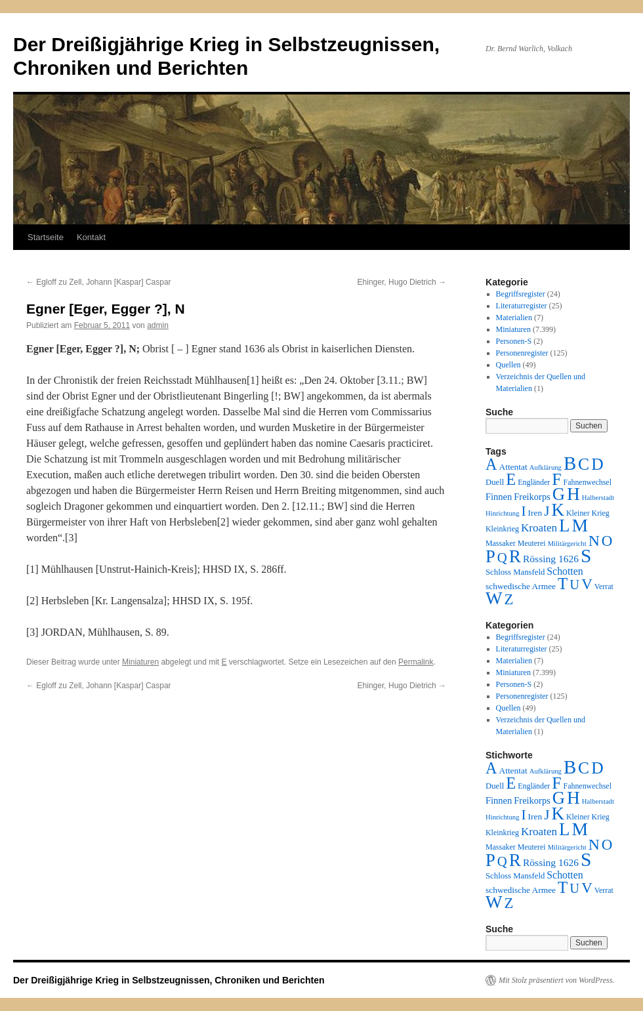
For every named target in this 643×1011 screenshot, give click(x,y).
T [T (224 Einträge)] (563, 583)
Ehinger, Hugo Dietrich (402, 282)
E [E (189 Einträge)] (511, 479)
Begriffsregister (520, 294)
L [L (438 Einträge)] (564, 525)
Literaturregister (521, 305)
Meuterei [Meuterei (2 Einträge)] (532, 543)
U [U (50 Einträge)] (574, 584)
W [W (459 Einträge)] (494, 598)
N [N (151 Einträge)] (594, 540)
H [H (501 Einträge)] (573, 494)
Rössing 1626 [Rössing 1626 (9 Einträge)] (551, 558)
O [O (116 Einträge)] (607, 541)
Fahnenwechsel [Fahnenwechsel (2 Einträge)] (588, 482)
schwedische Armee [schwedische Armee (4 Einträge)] (521, 586)
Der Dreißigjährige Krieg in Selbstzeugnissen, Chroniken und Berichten (169, 980)
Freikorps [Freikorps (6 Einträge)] (532, 496)
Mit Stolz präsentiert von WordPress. (556, 980)
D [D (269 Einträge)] (597, 464)
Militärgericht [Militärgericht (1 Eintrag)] (567, 543)
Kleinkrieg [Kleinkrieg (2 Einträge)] (502, 528)
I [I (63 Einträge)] (524, 511)
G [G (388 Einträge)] (558, 494)
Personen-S (514, 341)
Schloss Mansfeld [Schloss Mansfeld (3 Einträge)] (515, 572)
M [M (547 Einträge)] (580, 525)
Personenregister (522, 353)
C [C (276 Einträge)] (583, 464)
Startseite (46, 237)
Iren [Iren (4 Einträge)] (535, 513)
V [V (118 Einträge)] (586, 583)
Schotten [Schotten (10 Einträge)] (565, 571)
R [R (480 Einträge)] (515, 556)
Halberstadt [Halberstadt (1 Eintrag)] (598, 497)
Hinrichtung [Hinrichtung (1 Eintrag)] (503, 513)
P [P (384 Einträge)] (490, 556)
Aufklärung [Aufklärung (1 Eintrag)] (545, 467)
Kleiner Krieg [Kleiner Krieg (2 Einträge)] (588, 513)
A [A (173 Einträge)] (491, 464)
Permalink (415, 662)
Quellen (508, 364)
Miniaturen (140, 662)
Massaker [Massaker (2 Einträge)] (501, 543)
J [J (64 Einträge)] (546, 511)
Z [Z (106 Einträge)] (509, 599)
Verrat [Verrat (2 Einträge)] (603, 586)
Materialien (514, 317)
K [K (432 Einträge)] (557, 510)
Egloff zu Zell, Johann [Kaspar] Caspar (98, 282)
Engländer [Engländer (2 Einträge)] (534, 482)
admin (158, 325)
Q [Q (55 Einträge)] (502, 557)
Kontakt (91, 237)
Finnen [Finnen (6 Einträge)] (499, 496)
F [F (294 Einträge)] (556, 479)
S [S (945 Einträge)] (586, 555)
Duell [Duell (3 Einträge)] (495, 482)
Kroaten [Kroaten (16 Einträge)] (539, 528)
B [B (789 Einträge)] (570, 463)
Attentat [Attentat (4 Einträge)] (513, 467)
